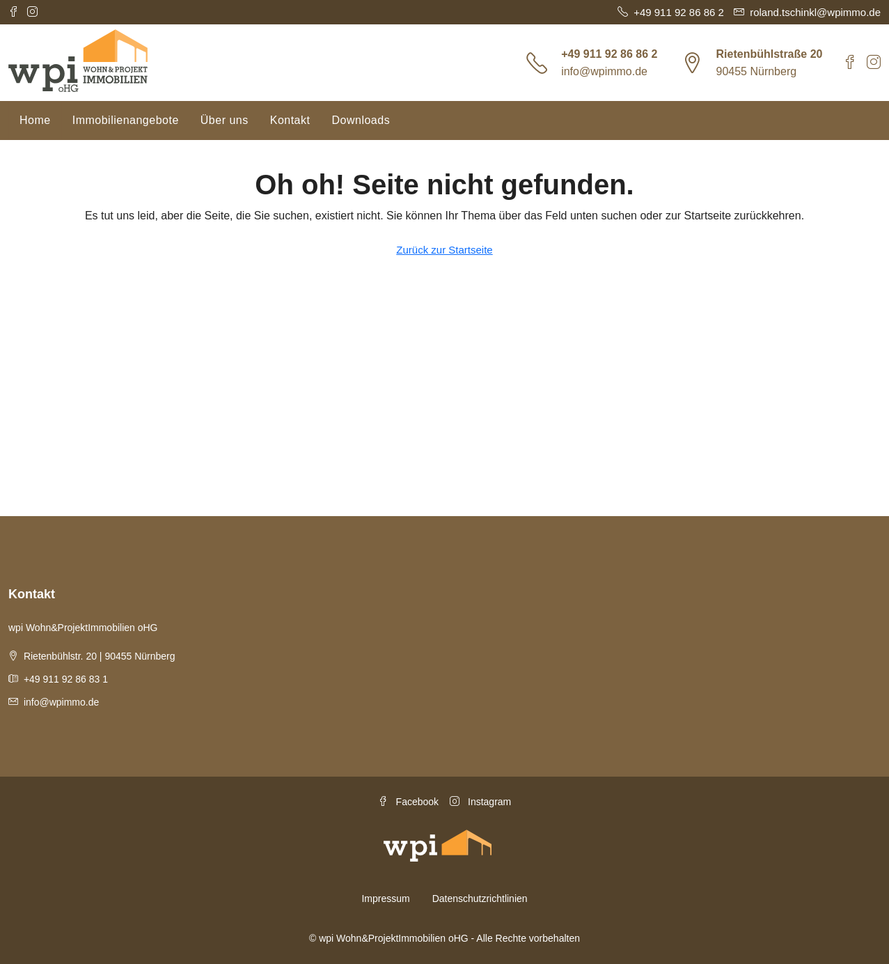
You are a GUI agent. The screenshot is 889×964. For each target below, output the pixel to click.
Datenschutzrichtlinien (480, 898)
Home (35, 120)
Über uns (224, 120)
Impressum (385, 898)
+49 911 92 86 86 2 (609, 54)
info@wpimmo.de (604, 71)
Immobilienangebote (125, 120)
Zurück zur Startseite (444, 250)
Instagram (480, 801)
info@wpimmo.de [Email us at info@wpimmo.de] (61, 702)
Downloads (360, 120)
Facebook (408, 801)
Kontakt (290, 120)
